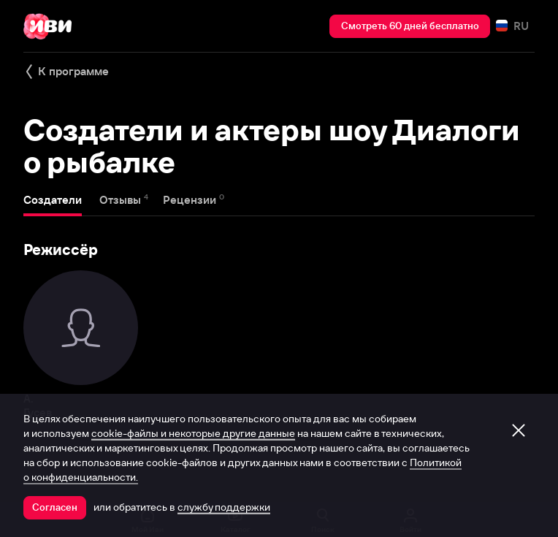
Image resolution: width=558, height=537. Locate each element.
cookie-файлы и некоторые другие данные (193, 433)
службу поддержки (223, 507)
